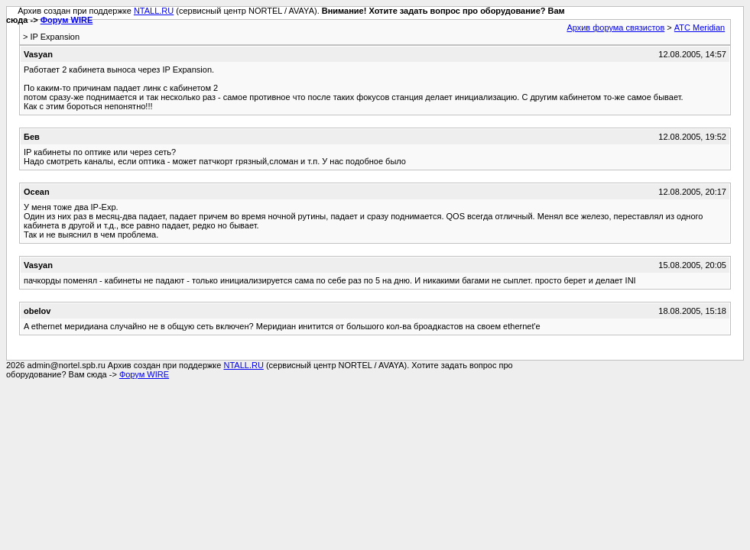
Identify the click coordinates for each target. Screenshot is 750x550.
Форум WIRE (67, 19)
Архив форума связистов (615, 27)
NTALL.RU (154, 10)
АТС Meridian (699, 27)
